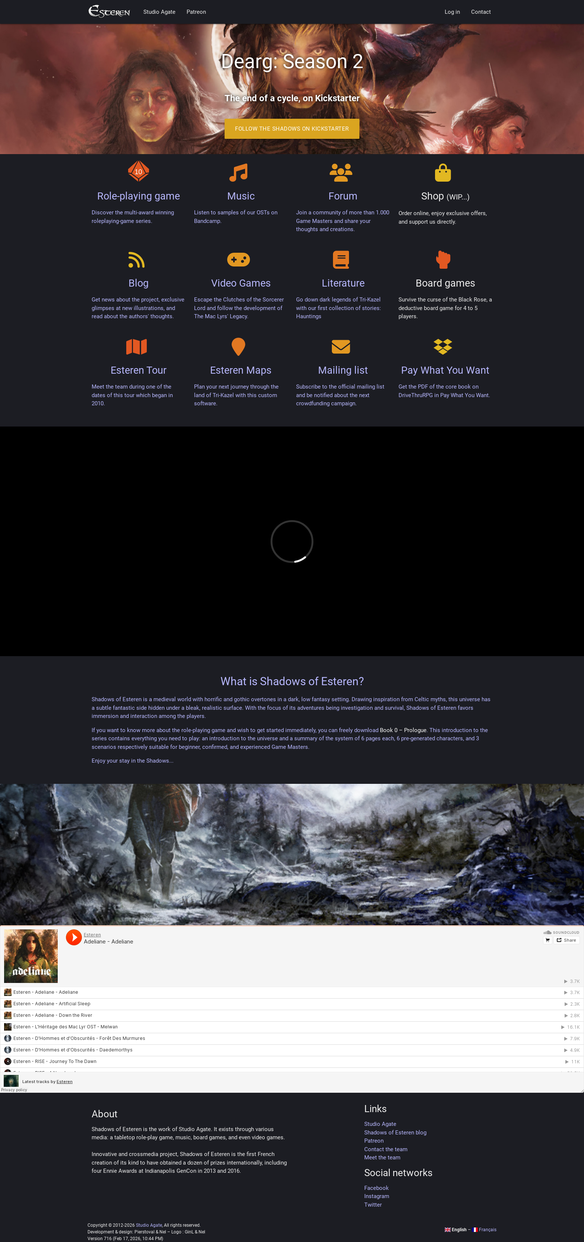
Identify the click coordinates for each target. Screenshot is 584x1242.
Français (484, 1229)
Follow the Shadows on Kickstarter (292, 128)
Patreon (196, 12)
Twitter (373, 1204)
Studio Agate (159, 12)
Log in (452, 12)
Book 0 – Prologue (403, 730)
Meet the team (382, 1157)
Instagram (376, 1196)
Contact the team (385, 1149)
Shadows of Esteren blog (395, 1132)
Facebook (376, 1188)
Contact (481, 12)
